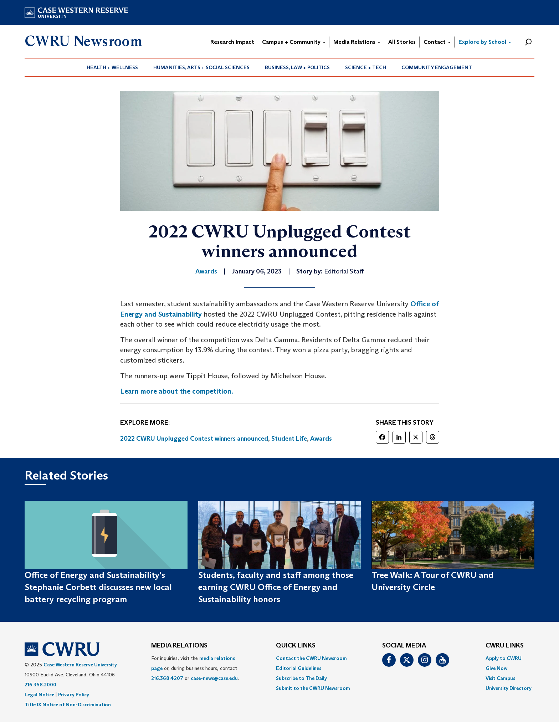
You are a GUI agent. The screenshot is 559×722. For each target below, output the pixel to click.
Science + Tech (365, 67)
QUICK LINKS (296, 645)
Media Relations (356, 42)
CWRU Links (505, 645)
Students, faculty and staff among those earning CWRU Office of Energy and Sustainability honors (275, 587)
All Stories (402, 42)
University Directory (509, 688)
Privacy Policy (73, 694)
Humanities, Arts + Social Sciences (201, 67)
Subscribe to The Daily (301, 678)
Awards (321, 438)
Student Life (289, 438)
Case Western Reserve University (80, 664)
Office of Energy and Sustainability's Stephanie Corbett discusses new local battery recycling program (98, 587)
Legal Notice (39, 694)
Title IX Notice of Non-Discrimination (68, 704)
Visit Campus (500, 678)
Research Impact (232, 42)
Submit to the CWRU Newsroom (313, 688)
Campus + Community (293, 42)
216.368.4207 (167, 678)
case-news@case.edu (214, 678)
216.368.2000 (40, 684)
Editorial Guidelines (298, 668)
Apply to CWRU (504, 658)
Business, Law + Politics (297, 67)
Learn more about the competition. (176, 391)
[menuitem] (112, 67)
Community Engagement (436, 67)
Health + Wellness (112, 67)
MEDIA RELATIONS (179, 645)
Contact (437, 42)
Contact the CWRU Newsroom (311, 658)
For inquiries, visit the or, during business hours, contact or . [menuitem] (195, 668)
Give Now (496, 668)
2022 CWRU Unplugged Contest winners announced (194, 438)
